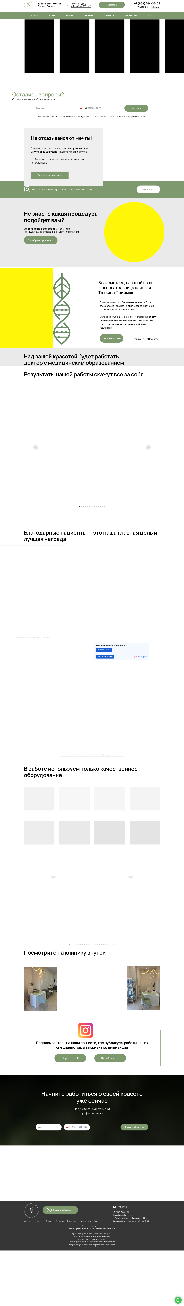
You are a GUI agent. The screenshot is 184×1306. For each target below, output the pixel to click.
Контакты (109, 15)
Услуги (34, 15)
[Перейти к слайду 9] (96, 517)
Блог (150, 15)
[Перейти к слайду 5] (87, 517)
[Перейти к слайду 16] (101, 955)
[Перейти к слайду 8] (94, 517)
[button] (112, 5)
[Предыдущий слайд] (35, 458)
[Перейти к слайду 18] (105, 955)
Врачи (69, 15)
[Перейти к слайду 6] (89, 517)
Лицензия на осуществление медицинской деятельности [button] (92, 1248)
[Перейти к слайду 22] (114, 955)
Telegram (155, 7)
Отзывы (88, 15)
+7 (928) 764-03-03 (121, 1223)
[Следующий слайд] (148, 458)
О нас (52, 15)
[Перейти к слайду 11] (100, 517)
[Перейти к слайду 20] (109, 955)
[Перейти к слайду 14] (97, 955)
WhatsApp (142, 6)
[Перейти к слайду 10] (98, 517)
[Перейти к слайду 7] (82, 955)
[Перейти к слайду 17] (103, 955)
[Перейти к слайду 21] (112, 955)
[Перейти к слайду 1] (79, 517)
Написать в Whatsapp (62, 1221)
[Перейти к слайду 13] (104, 517)
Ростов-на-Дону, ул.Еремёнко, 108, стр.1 (81, 4)
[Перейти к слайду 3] (83, 517)
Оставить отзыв (104, 661)
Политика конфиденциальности (92, 1237)
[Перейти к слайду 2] (81, 517)
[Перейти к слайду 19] (107, 955)
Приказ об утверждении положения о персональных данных (92, 1245)
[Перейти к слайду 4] (85, 517)
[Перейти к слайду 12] (102, 517)
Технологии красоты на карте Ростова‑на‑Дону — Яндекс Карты (32, 649)
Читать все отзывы (105, 668)
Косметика (131, 15)
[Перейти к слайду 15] (99, 955)
